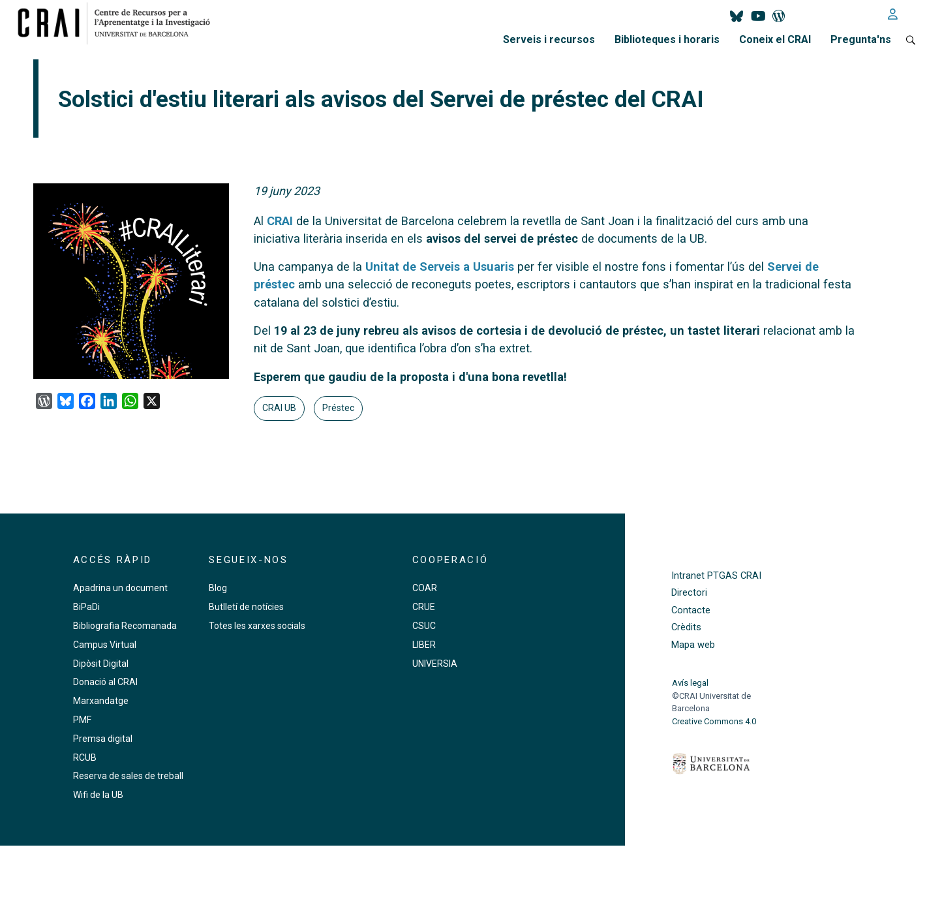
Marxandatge (101, 701)
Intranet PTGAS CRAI (716, 575)
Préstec (338, 408)
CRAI (280, 221)
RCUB (85, 757)
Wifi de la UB (98, 795)
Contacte (690, 610)
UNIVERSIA (434, 663)
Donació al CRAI (105, 682)
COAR (424, 588)
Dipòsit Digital (101, 663)
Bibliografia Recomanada (125, 626)
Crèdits (686, 627)
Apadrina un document (120, 588)
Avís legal (690, 683)
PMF (82, 719)
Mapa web (693, 645)
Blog (218, 588)
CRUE (423, 607)
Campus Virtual (104, 644)
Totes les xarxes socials (257, 626)
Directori (689, 592)
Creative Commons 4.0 (714, 721)
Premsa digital (102, 738)
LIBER (424, 644)
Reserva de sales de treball (128, 776)
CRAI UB (279, 408)
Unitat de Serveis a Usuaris (439, 266)
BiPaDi (86, 607)
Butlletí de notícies (246, 607)
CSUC (424, 626)
